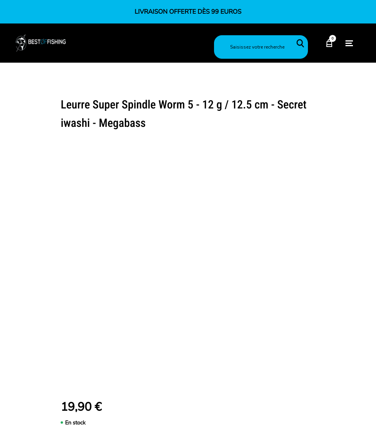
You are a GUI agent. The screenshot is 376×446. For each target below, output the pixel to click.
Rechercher (300, 43)
